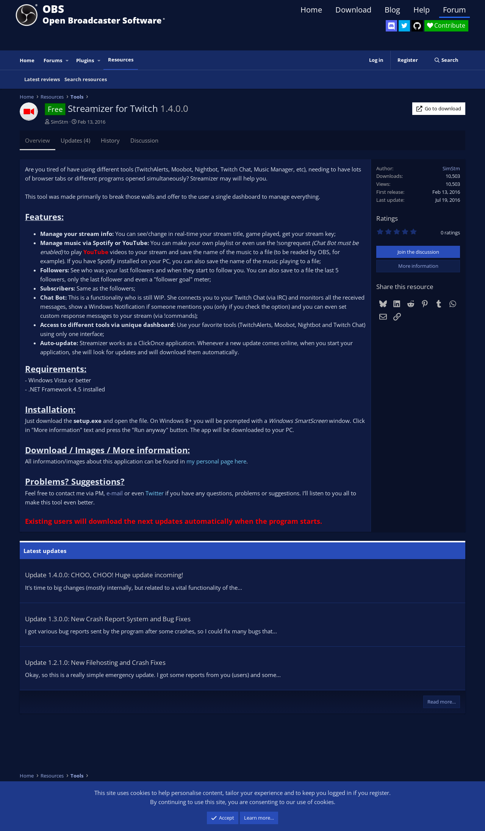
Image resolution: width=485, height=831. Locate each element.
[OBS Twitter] (404, 25)
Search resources (85, 79)
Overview (37, 140)
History (110, 140)
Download (353, 10)
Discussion (144, 140)
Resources (120, 59)
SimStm (59, 121)
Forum (454, 10)
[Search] (446, 60)
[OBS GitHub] (417, 25)
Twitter (155, 493)
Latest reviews (42, 79)
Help (421, 10)
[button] (67, 60)
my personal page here (216, 461)
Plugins (85, 60)
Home (311, 10)
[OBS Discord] (391, 25)
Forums (53, 60)
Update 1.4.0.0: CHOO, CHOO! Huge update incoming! (104, 574)
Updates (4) (75, 140)
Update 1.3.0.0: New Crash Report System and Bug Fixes (108, 618)
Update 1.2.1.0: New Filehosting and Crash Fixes (95, 662)
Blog (392, 10)
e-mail (114, 493)
